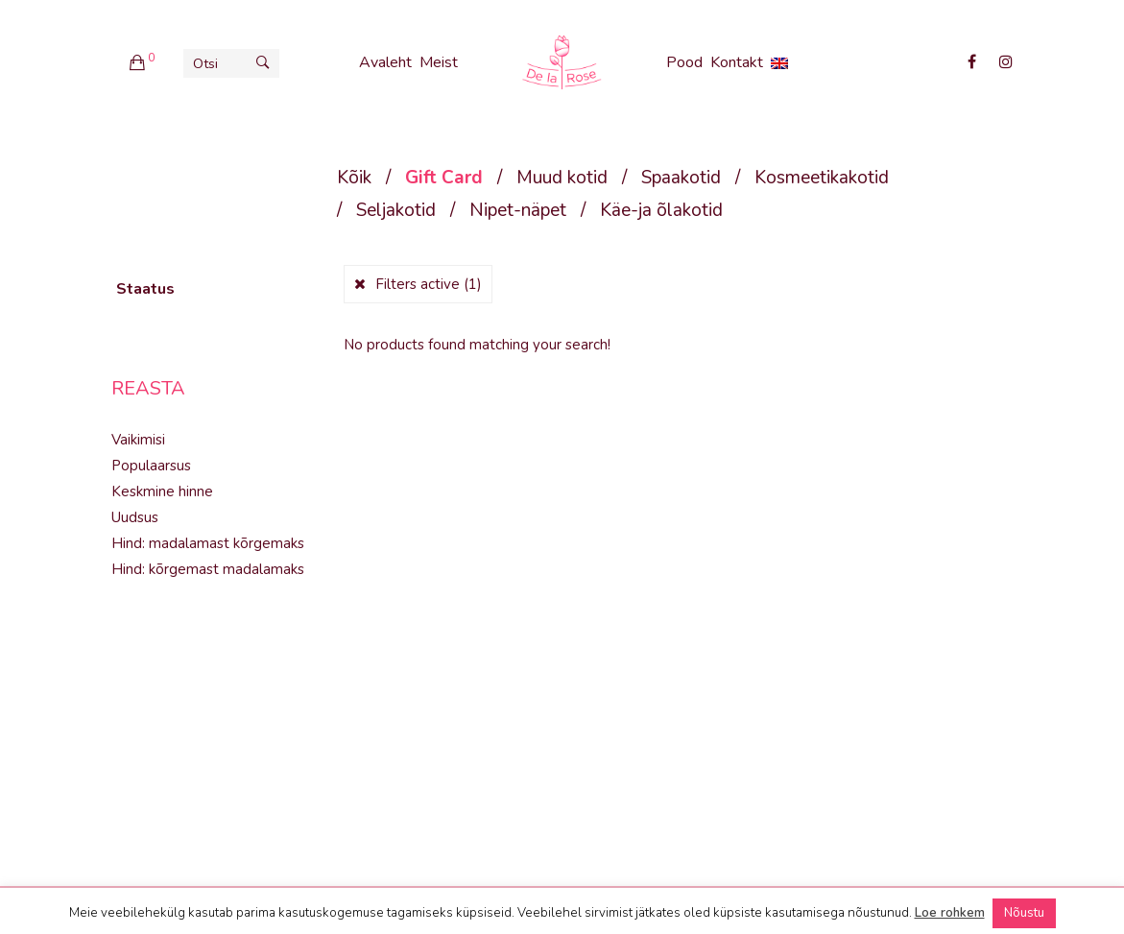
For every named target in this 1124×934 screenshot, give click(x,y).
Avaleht (385, 62)
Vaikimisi (138, 439)
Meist (438, 62)
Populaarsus (151, 465)
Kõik (354, 177)
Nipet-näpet (517, 210)
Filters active (428, 284)
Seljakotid (396, 210)
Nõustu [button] (1024, 913)
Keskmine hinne (162, 491)
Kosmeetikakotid (821, 177)
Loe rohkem (950, 913)
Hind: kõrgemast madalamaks (207, 569)
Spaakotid (681, 177)
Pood (684, 62)
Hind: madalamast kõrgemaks (207, 543)
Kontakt (736, 62)
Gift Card (444, 177)
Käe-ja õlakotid (661, 210)
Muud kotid (562, 177)
